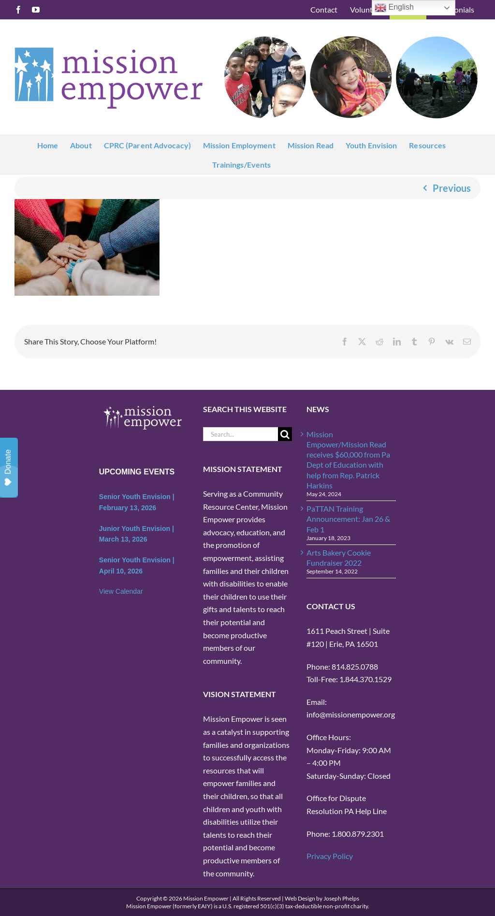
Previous (452, 188)
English (394, 8)
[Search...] (240, 434)
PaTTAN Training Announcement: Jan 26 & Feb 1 (348, 519)
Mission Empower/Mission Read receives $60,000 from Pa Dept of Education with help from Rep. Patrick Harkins (348, 459)
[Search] (285, 434)
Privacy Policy (329, 855)
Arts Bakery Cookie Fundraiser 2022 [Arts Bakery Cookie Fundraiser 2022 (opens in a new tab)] (338, 557)
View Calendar (121, 591)
